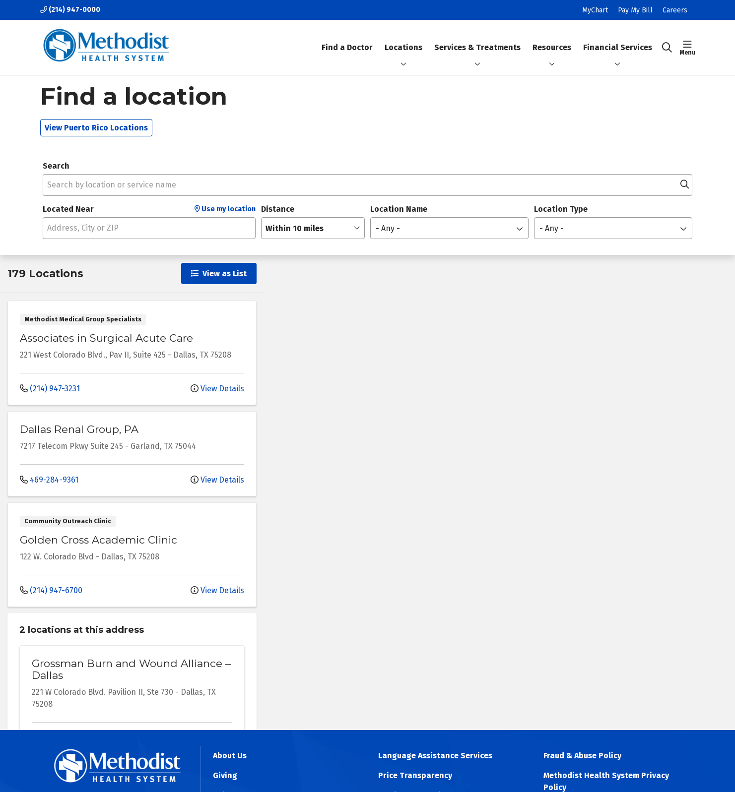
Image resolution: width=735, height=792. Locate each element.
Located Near (68, 209)
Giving (225, 775)
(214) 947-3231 (50, 388)
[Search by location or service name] (367, 185)
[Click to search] (667, 48)
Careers (675, 10)
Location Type (561, 209)
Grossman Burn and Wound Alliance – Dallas (131, 669)
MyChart (595, 10)
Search (56, 166)
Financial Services (617, 39)
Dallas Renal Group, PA (79, 429)
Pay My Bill (635, 10)
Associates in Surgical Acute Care (106, 338)
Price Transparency (415, 775)
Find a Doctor (347, 39)
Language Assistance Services (435, 755)
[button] (687, 48)
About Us (230, 755)
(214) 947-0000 (70, 9)
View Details (217, 388)
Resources (552, 39)
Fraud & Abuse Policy (582, 755)
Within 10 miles (295, 228)
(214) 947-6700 (51, 590)
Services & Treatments (477, 39)
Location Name (398, 209)
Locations (403, 47)
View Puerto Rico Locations (96, 127)
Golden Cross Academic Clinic (98, 540)
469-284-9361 (49, 480)
